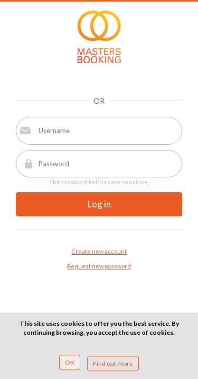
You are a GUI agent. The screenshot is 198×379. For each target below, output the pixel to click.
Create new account (99, 251)
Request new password (99, 266)
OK (69, 362)
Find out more (113, 363)
